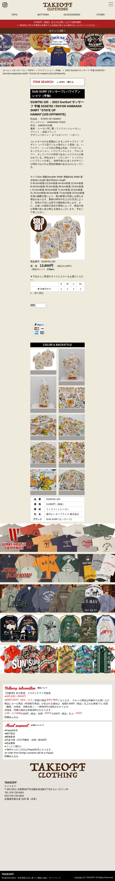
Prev (4, 50)
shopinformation (9, 878)
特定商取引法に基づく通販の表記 (32, 878)
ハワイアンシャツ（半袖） (49, 70)
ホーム (6, 70)
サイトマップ (55, 878)
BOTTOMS (43, 14)
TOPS (14, 14)
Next (110, 50)
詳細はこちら (11, 717)
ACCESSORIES (72, 14)
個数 (32, 305)
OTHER (101, 14)
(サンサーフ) (18, 70)
